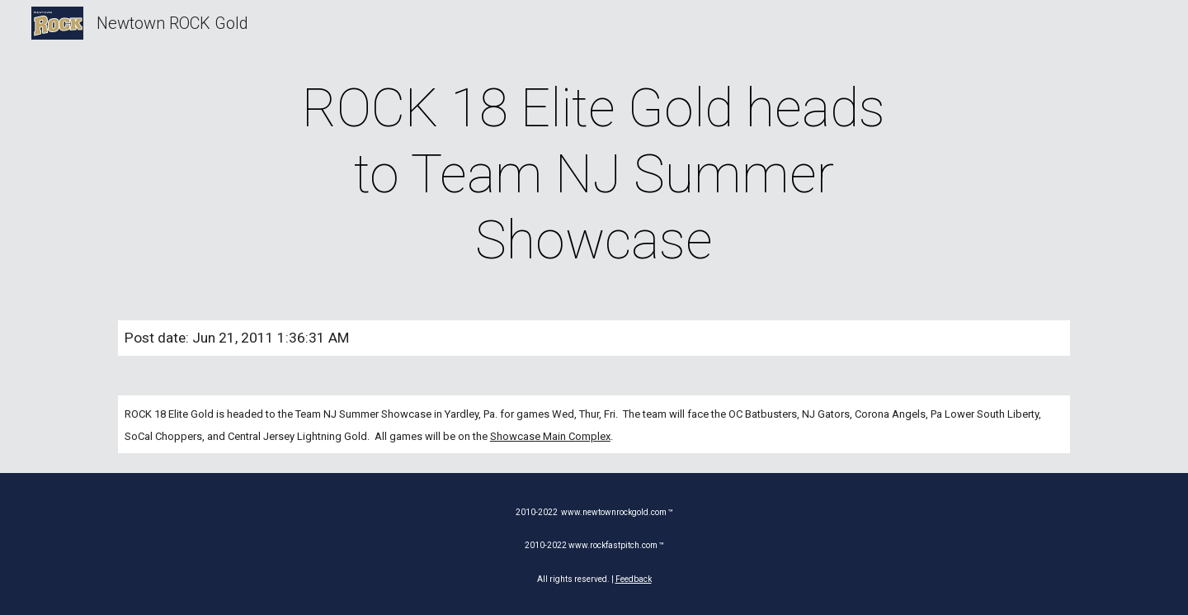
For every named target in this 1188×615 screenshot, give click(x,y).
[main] (594, 175)
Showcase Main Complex (550, 436)
